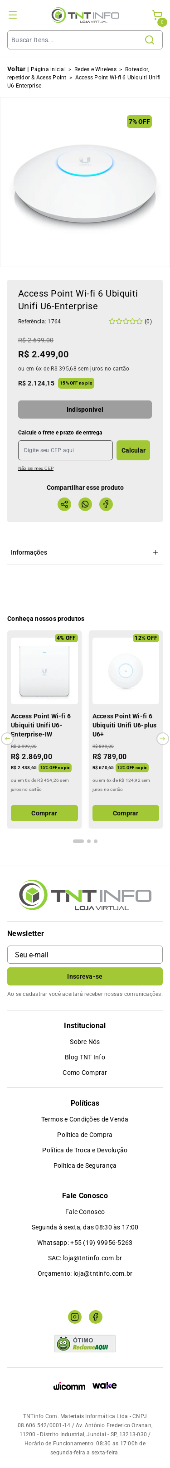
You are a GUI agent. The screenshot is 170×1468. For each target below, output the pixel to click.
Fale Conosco (85, 1211)
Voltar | (18, 69)
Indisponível (85, 409)
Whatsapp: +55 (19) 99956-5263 (84, 1242)
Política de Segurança (85, 1165)
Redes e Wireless (95, 69)
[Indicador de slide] (78, 841)
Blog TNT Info (85, 1057)
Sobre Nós (85, 1041)
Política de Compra (84, 1134)
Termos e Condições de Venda (85, 1119)
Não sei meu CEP (35, 468)
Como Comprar (85, 1072)
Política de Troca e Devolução (84, 1150)
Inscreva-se (84, 976)
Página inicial (48, 69)
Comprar (44, 813)
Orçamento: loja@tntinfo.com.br (85, 1273)
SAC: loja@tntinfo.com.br (85, 1258)
